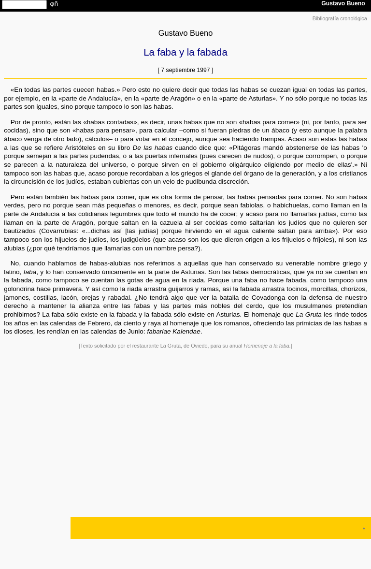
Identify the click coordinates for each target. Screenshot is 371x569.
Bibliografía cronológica (340, 18)
